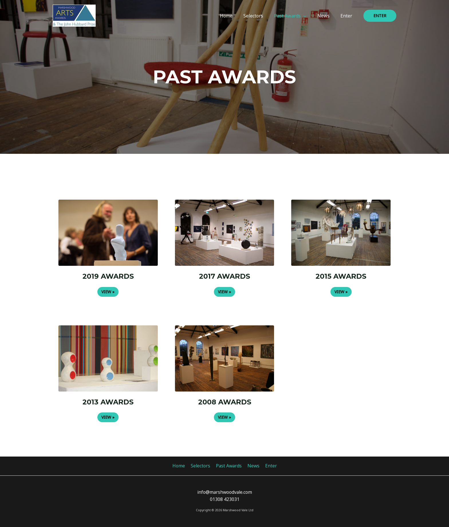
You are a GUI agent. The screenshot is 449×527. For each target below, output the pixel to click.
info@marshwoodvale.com (224, 492)
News (253, 466)
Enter (269, 466)
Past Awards (228, 466)
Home (180, 466)
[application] (308, 16)
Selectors (201, 466)
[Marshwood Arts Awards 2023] (74, 15)
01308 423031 (224, 499)
